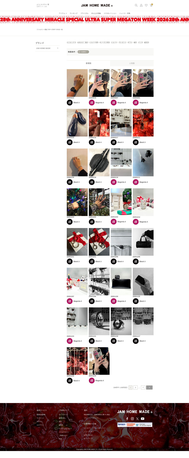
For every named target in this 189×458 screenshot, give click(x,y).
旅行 (98, 49)
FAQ (60, 446)
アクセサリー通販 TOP (43, 29)
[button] (149, 394)
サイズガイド (63, 421)
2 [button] (135, 394)
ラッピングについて (65, 435)
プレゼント (73, 49)
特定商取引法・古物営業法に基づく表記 (97, 421)
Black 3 (76, 110)
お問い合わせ (88, 442)
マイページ (40, 425)
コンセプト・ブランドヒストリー (95, 435)
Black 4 (98, 149)
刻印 (60, 428)
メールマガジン (64, 439)
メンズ (108, 49)
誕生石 (61, 432)
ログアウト (40, 432)
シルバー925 (110, 43)
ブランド (39, 43)
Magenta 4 (100, 110)
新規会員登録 (41, 421)
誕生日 (120, 49)
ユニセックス (74, 43)
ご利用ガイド (63, 442)
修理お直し (62, 425)
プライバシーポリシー (91, 425)
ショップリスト (89, 438)
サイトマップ (88, 445)
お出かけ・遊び (92, 43)
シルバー (142, 43)
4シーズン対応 (127, 43)
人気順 (132, 70)
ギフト (87, 49)
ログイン (39, 428)
